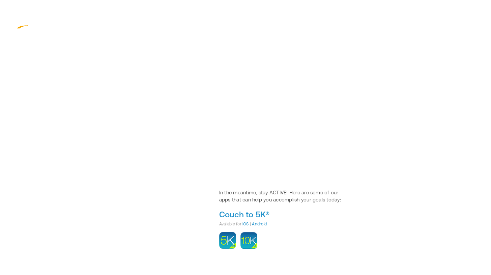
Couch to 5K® (244, 214)
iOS (245, 224)
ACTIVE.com (37, 25)
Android (259, 224)
